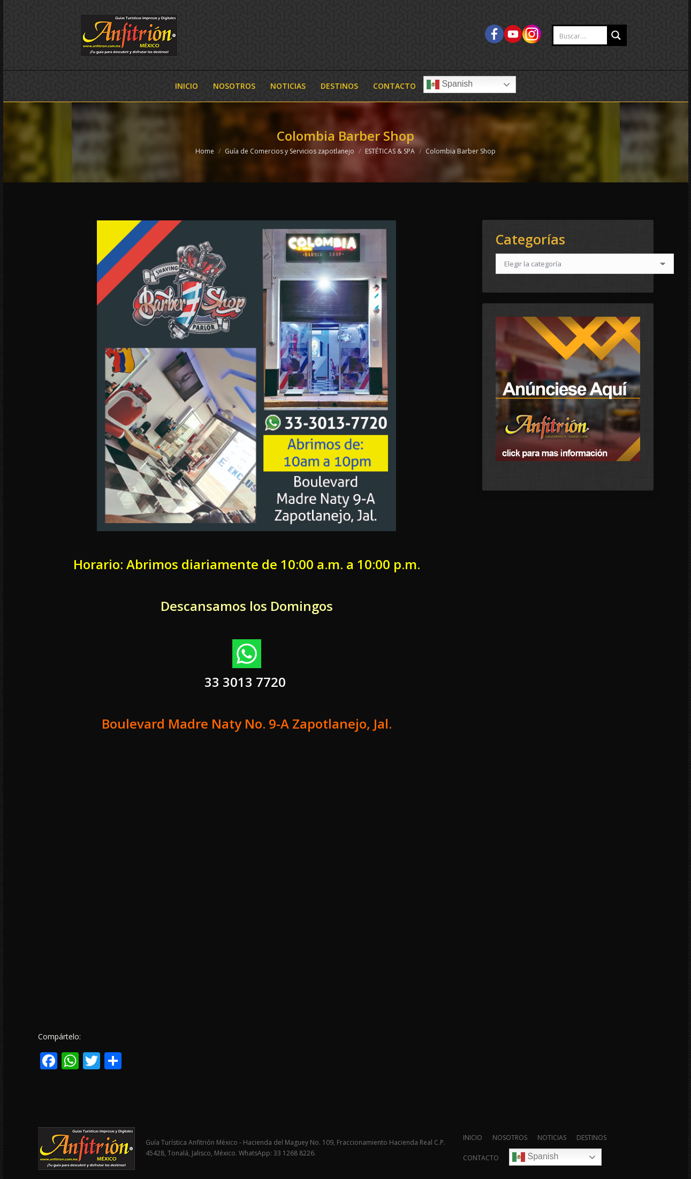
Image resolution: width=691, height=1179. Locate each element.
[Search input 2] (591, 36)
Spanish (450, 84)
